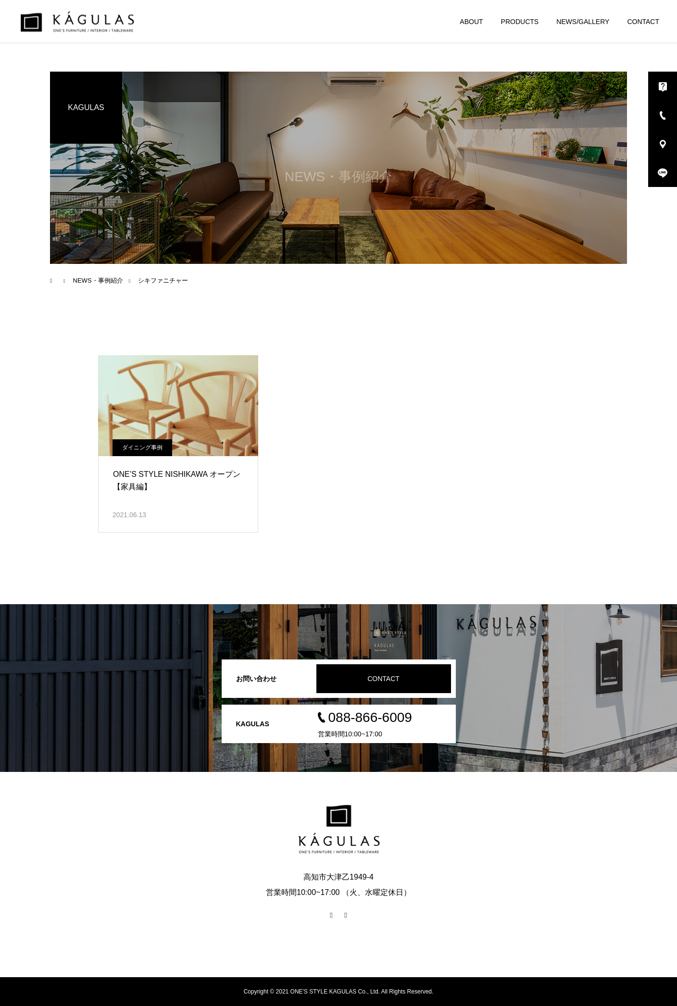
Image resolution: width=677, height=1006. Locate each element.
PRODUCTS (520, 21)
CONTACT (643, 21)
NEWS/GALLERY (582, 21)
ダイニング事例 (142, 447)
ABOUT (471, 21)
